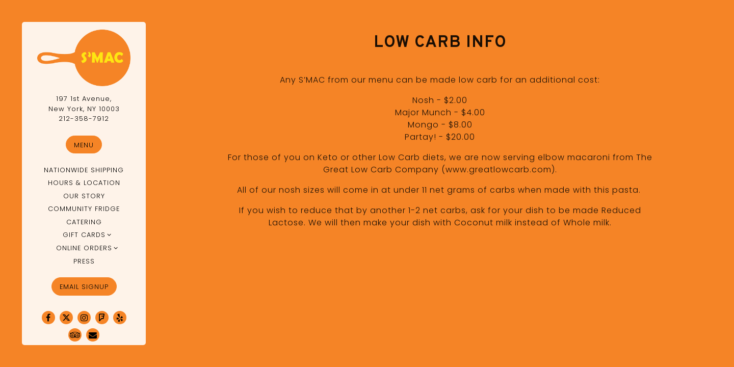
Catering (84, 222)
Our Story (84, 196)
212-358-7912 (84, 118)
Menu (84, 145)
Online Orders (84, 248)
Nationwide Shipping (84, 170)
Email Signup (84, 286)
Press (84, 261)
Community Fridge (84, 208)
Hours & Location (84, 182)
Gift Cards (84, 234)
